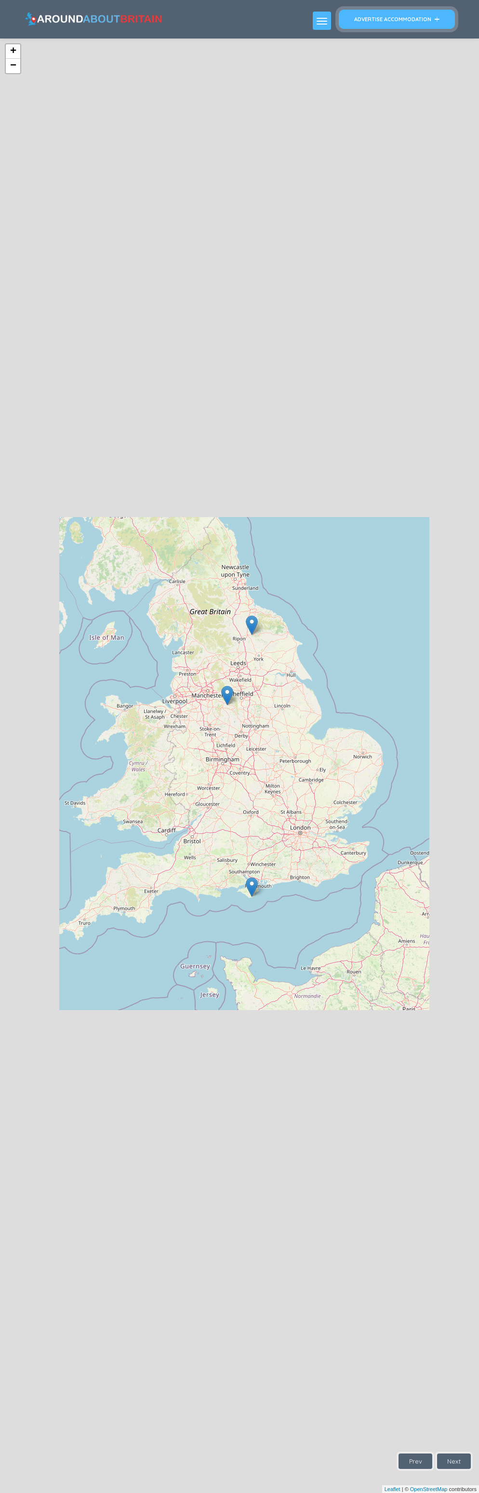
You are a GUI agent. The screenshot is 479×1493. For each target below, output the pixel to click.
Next (454, 1461)
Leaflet (392, 1489)
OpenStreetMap (429, 1489)
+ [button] (13, 51)
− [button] (13, 66)
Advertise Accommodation (396, 19)
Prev (415, 1461)
